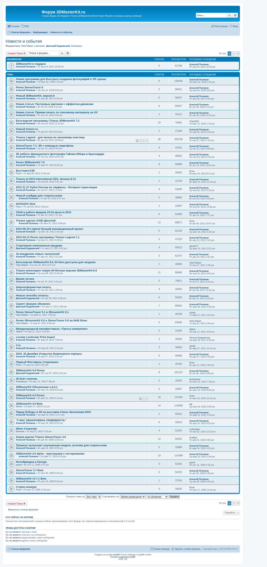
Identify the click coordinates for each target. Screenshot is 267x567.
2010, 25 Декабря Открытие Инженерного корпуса (49, 353)
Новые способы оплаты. (32, 295)
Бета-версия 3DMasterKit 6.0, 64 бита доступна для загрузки (56, 262)
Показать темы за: (83, 496)
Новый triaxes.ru (27, 129)
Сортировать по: (124, 496)
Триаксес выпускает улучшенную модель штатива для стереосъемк (61, 445)
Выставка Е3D (25, 170)
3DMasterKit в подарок (31, 63)
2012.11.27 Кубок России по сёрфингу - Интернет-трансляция (56, 187)
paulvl (19, 464)
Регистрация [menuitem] (221, 26)
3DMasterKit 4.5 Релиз (30, 370)
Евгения (20, 431)
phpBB (116, 555)
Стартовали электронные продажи (39, 245)
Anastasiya (76, 46)
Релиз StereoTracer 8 (29, 87)
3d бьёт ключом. (27, 378)
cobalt (192, 312)
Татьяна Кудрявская (199, 337)
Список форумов (20, 549)
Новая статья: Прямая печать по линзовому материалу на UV (57, 112)
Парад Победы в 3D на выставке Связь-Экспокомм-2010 (53, 412)
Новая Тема (15, 53)
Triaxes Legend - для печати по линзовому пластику (50, 137)
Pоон (18, 173)
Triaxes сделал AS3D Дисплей (36, 220)
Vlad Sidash (27, 46)
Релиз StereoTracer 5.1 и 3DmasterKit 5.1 (42, 312)
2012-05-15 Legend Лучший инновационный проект (49, 228)
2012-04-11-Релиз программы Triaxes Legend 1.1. (48, 237)
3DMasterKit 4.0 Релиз (30, 395)
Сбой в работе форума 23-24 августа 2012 (43, 212)
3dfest (19, 331)
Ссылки (15, 26)
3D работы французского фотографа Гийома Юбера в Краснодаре (60, 154)
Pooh (192, 221)
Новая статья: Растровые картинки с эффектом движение (55, 104)
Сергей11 (194, 121)
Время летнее (25, 278)
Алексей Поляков (25, 66)
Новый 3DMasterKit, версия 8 (35, 95)
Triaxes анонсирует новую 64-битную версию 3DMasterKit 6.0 (56, 270)
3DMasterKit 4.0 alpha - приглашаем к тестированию (50, 453)
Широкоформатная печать (33, 287)
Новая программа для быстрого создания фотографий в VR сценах (61, 79)
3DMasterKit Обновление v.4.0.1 (37, 387)
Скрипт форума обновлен (33, 303)
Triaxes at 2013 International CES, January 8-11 (46, 178)
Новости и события (24, 41)
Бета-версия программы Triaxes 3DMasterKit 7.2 (47, 120)
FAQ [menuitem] (26, 26)
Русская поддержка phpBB (122, 557)
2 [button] (233, 53)
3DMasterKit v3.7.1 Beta (31, 478)
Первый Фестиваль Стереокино (37, 362)
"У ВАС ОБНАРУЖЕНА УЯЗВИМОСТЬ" (41, 420)
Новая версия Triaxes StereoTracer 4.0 (41, 436)
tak (190, 404)
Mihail (19, 406)
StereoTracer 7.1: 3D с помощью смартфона (44, 145)
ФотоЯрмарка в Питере (31, 461)
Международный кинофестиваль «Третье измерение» (52, 328)
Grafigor (193, 437)
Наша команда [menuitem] (161, 549)
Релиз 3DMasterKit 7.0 (30, 162)
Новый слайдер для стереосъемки (39, 195)
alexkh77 (193, 246)
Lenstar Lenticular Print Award (35, 337)
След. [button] (238, 53)
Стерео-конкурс (26, 486)
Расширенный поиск (235, 15)
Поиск (229, 15)
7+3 (18, 345)
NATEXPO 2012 (25, 203)
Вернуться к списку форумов (23, 509)
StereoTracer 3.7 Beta (29, 470)
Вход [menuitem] (235, 26)
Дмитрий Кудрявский (58, 46)
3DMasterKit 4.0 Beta (29, 403)
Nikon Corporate (26, 428)
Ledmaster (39, 46)
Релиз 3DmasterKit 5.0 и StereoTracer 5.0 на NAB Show (51, 320)
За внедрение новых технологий (38, 253)
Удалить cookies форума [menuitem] (187, 549)
